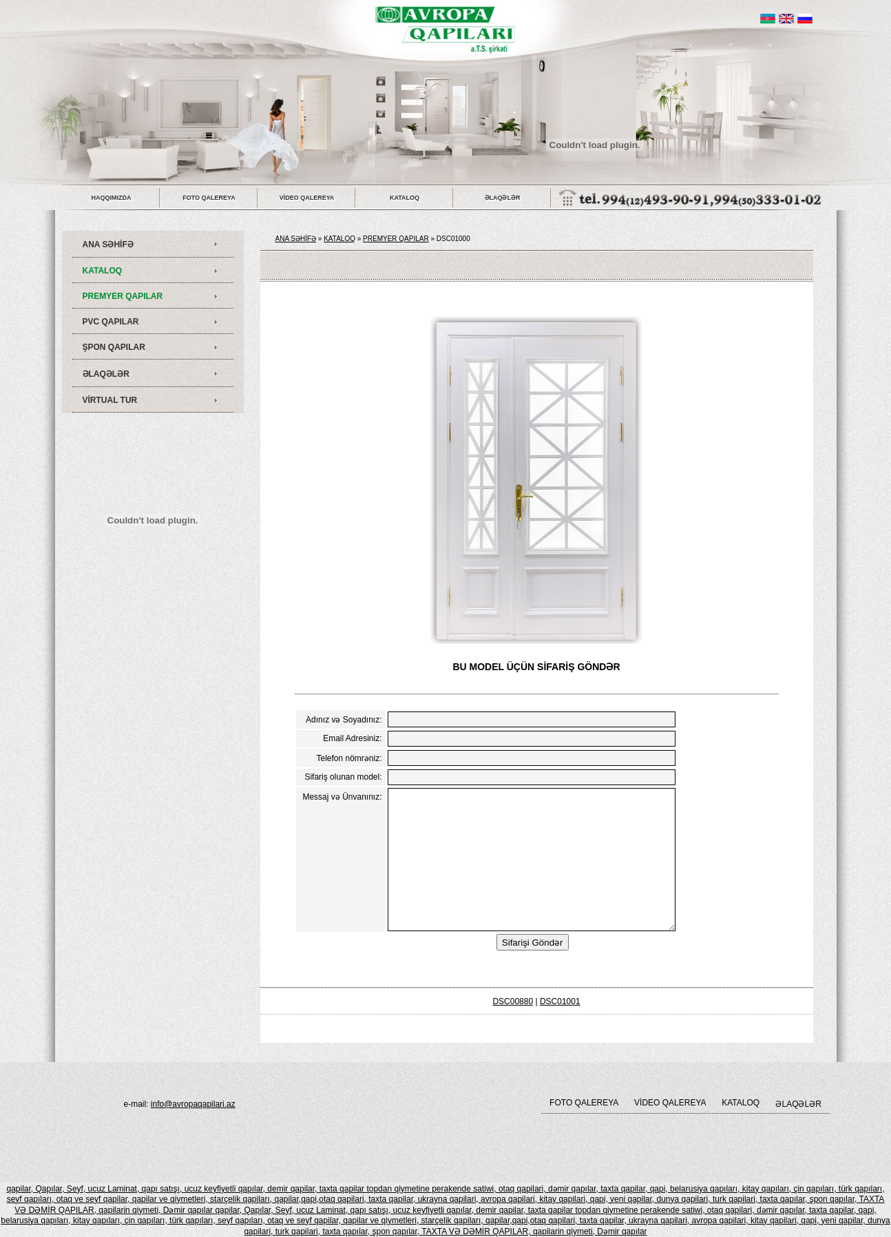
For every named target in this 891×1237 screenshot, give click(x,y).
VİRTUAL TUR (110, 400)
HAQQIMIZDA (112, 197)
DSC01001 (560, 1001)
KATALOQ (404, 197)
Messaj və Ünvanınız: (341, 797)
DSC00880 (512, 1001)
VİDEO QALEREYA (307, 197)
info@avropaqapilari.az (193, 1104)
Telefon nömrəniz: (348, 758)
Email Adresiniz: (352, 738)
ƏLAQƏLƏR (503, 197)
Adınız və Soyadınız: (343, 720)
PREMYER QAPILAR (123, 296)
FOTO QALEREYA (208, 197)
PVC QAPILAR (111, 321)
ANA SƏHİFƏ (108, 244)
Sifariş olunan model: (342, 777)
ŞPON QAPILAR (114, 347)
